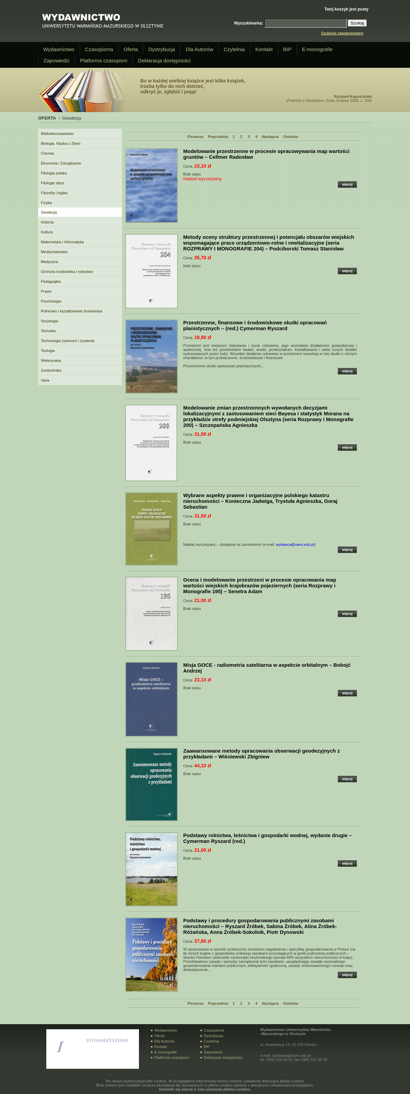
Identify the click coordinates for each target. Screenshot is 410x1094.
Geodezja (49, 212)
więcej (347, 184)
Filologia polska (54, 173)
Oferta (131, 49)
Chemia (47, 153)
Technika (48, 331)
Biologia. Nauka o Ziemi (60, 143)
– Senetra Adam (259, 585)
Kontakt (264, 49)
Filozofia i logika (54, 193)
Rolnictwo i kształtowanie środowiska (71, 311)
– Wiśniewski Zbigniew (261, 753)
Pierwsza (195, 137)
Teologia (48, 351)
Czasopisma (99, 49)
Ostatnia (290, 137)
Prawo (46, 291)
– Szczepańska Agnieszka (268, 416)
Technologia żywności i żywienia (67, 341)
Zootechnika (51, 370)
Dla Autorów (199, 49)
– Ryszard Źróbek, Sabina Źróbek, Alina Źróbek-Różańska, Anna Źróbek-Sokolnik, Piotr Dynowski (260, 926)
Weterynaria (51, 360)
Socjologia (49, 321)
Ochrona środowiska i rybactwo (67, 271)
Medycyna (49, 262)
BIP (287, 49)
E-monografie (317, 49)
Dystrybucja (161, 49)
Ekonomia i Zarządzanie (61, 163)
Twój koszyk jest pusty (346, 9)
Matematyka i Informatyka (62, 242)
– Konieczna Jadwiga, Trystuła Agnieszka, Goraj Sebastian (260, 501)
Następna (270, 137)
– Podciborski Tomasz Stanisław (268, 242)
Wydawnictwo (59, 49)
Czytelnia (234, 49)
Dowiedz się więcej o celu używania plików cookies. (205, 1089)
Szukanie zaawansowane (342, 33)
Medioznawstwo (54, 252)
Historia (47, 222)
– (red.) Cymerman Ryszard (255, 325)
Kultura (47, 232)
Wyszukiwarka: (248, 23)
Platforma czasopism (103, 60)
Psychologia (51, 301)
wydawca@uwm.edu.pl (295, 544)
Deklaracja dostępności (164, 60)
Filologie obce (52, 183)
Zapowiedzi (56, 60)
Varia (45, 380)
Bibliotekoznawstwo (57, 134)
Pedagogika (51, 281)
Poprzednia (218, 137)
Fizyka (46, 203)
